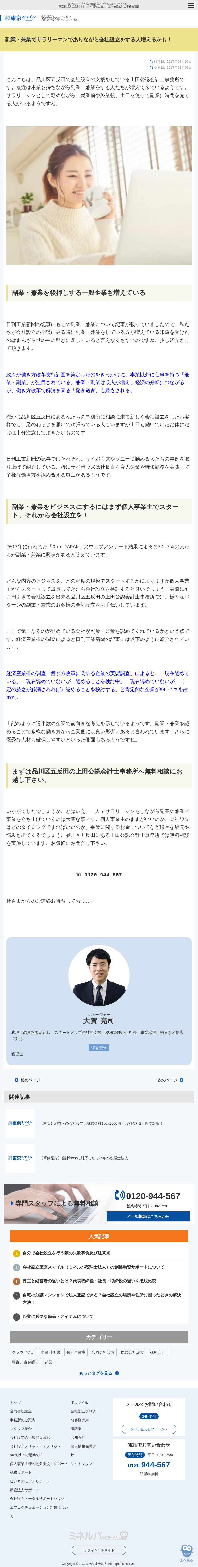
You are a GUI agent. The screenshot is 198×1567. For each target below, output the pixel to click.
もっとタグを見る (95, 1373)
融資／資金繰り (25, 1362)
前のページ (27, 1080)
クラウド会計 (23, 1352)
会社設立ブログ (83, 1411)
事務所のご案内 (22, 1420)
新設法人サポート (24, 1490)
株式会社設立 (132, 1352)
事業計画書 (50, 1352)
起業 (49, 1362)
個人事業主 (76, 1352)
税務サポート (21, 1472)
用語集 (76, 1428)
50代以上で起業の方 (26, 1455)
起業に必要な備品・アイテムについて (58, 1316)
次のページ (170, 1080)
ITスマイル (79, 1402)
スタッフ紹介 (21, 1428)
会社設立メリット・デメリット (35, 1446)
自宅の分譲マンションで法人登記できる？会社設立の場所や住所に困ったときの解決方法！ (102, 1299)
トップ (15, 1402)
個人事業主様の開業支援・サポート (39, 1464)
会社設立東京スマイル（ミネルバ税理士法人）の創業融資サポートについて (93, 1267)
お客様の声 (80, 1420)
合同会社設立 (103, 1352)
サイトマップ (81, 1464)
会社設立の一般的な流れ (30, 1437)
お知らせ (78, 1437)
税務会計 (157, 1352)
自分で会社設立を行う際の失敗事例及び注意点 (66, 1253)
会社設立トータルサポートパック (37, 1498)
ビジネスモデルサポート (30, 1481)
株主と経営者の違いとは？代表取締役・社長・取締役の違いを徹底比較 (89, 1281)
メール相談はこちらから (148, 1216)
